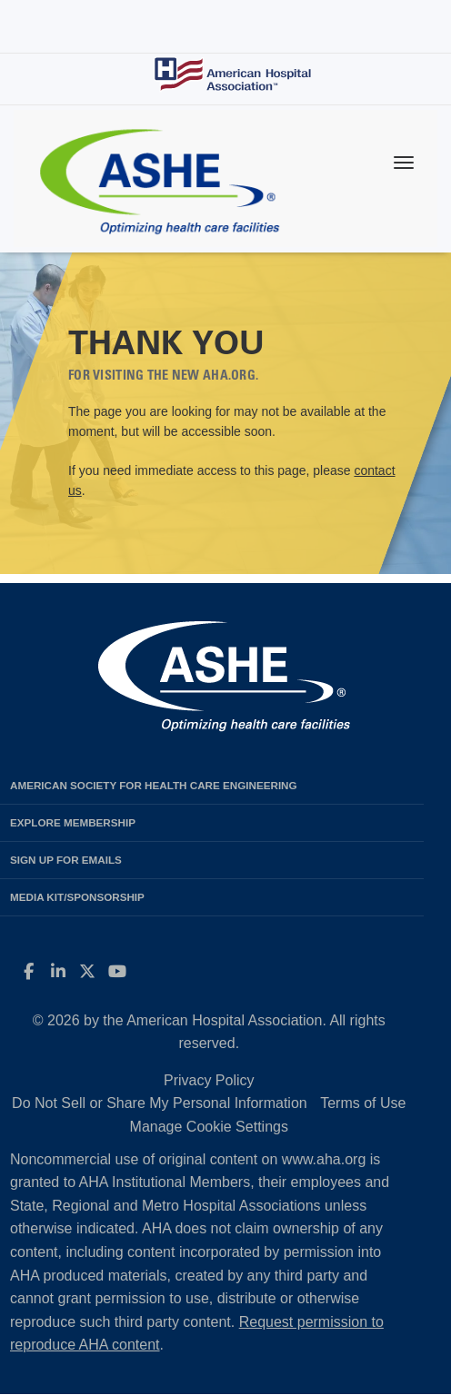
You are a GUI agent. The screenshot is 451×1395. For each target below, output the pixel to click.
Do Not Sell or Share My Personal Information (159, 1103)
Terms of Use (363, 1103)
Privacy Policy (209, 1080)
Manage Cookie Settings (209, 1126)
